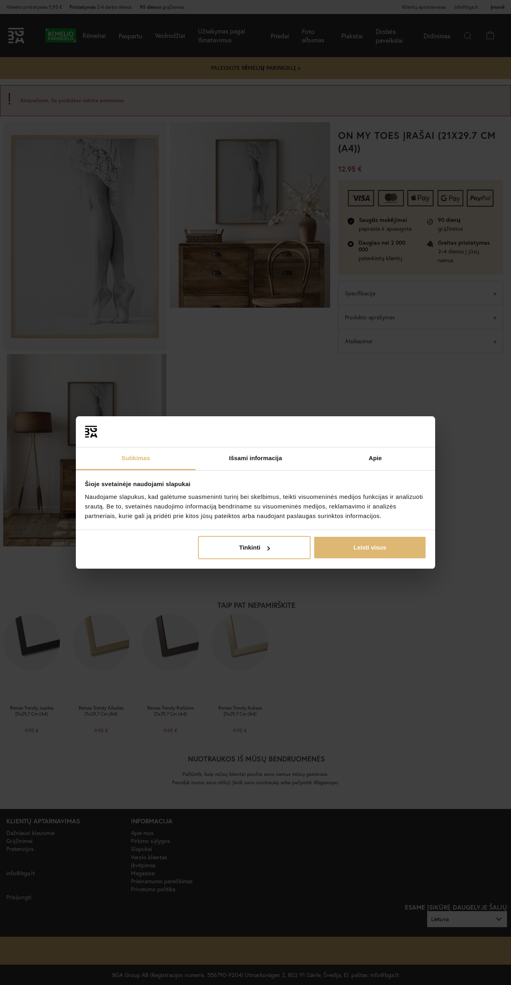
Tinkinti (254, 547)
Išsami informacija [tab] (255, 458)
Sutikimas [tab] (135, 458)
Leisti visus (370, 547)
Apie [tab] (375, 458)
